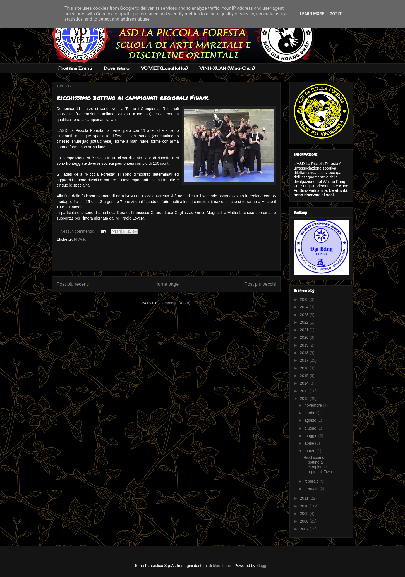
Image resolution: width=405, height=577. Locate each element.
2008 (305, 521)
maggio (311, 435)
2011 (305, 498)
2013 (305, 391)
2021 (305, 330)
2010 (305, 506)
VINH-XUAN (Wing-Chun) (227, 68)
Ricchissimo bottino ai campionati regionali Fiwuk (132, 97)
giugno (311, 428)
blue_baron (222, 565)
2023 (305, 315)
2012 (305, 398)
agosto (311, 420)
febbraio (312, 481)
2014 (305, 383)
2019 (305, 345)
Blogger (262, 565)
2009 (305, 513)
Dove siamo (116, 68)
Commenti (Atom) (175, 303)
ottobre (311, 413)
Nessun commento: (78, 231)
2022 (305, 322)
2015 (305, 375)
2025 (305, 299)
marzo (311, 451)
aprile (310, 443)
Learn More (312, 13)
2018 (305, 353)
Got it (336, 13)
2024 (305, 307)
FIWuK (80, 239)
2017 (305, 360)
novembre (314, 405)
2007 (305, 529)
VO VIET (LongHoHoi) (164, 68)
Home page (167, 284)
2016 (305, 368)
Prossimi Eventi (75, 68)
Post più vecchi (260, 284)
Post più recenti (73, 284)
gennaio (312, 489)
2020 (305, 337)
